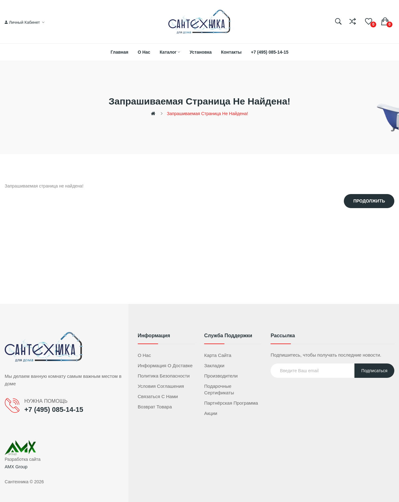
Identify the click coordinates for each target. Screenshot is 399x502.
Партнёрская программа (231, 403)
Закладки (214, 365)
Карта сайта (217, 355)
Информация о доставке (165, 365)
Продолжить (369, 200)
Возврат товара (155, 406)
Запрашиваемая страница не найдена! (207, 113)
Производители (221, 375)
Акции (210, 413)
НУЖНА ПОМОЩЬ (45, 401)
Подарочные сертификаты (219, 389)
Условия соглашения (161, 386)
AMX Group (16, 466)
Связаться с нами (158, 396)
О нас (144, 355)
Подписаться (374, 370)
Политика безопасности (164, 375)
